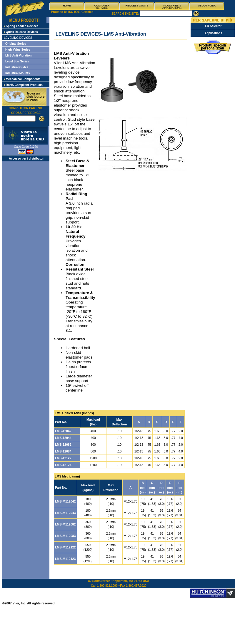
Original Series (15, 43)
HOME (67, 5)
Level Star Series (17, 61)
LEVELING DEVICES (18, 37)
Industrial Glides (16, 67)
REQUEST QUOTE (137, 5)
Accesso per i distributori (26, 158)
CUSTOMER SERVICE (101, 6)
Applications (213, 33)
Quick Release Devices (21, 32)
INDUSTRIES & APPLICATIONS (171, 6)
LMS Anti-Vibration (18, 55)
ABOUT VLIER (207, 5)
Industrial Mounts (17, 73)
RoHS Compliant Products (23, 85)
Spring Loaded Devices (21, 26)
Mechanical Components (22, 79)
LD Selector (213, 26)
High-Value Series (17, 49)
